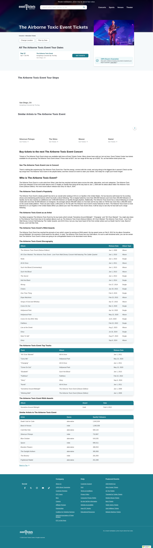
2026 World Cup (110, 484)
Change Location (27, 40)
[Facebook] (25, 488)
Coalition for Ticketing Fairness (65, 512)
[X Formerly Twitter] (31, 488)
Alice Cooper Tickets (112, 487)
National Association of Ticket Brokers (65, 516)
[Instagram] (37, 488)
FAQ (82, 487)
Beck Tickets (109, 501)
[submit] (84, 7)
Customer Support (86, 484)
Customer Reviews (61, 491)
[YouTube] (43, 488)
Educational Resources (88, 512)
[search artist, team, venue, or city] (63, 7)
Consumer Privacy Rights (88, 498)
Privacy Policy (85, 494)
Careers (58, 501)
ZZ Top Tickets (110, 491)
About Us (58, 484)
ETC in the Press (61, 520)
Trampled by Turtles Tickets (114, 494)
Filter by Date (42, 40)
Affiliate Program (61, 505)
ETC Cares (59, 494)
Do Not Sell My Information (89, 501)
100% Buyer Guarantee (63, 487)
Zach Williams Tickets (112, 508)
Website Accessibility (87, 505)
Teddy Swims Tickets (112, 505)
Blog (57, 498)
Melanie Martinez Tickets (113, 512)
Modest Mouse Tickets (112, 498)
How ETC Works (86, 508)
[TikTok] (49, 488)
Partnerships (60, 508)
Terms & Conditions (87, 491)
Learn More (113, 62)
